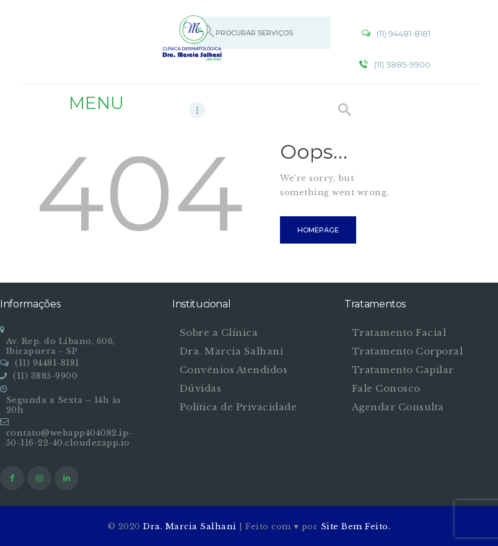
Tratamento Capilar (403, 370)
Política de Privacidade (238, 407)
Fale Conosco (386, 388)
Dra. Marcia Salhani (232, 351)
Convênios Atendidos (234, 370)
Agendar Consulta (398, 407)
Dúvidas (201, 388)
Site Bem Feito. (356, 526)
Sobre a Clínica (219, 332)
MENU (96, 102)
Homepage (318, 230)
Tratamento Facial (399, 332)
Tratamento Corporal (407, 351)
